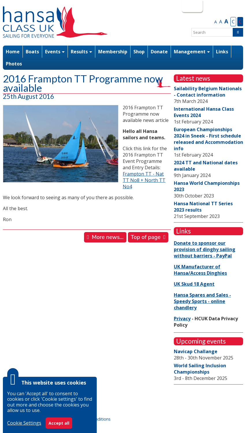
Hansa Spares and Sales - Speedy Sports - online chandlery (202, 301)
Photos (14, 64)
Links (222, 51)
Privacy (182, 318)
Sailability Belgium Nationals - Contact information (208, 91)
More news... (108, 237)
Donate (159, 51)
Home (13, 51)
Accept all (59, 423)
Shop (139, 51)
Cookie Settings (24, 423)
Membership (112, 51)
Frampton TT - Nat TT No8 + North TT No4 (144, 180)
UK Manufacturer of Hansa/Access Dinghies (200, 269)
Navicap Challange (195, 351)
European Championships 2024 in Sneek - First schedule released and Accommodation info (208, 139)
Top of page (146, 237)
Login (191, 6)
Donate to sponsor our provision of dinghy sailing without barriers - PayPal (204, 249)
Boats (32, 51)
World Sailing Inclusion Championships (200, 368)
